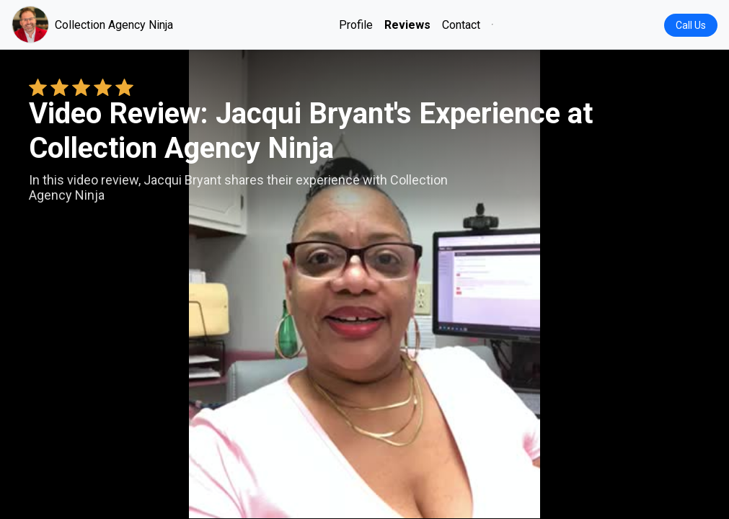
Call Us (691, 25)
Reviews (407, 25)
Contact (461, 25)
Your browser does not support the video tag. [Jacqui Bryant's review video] (364, 284)
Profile (356, 25)
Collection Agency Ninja (92, 24)
